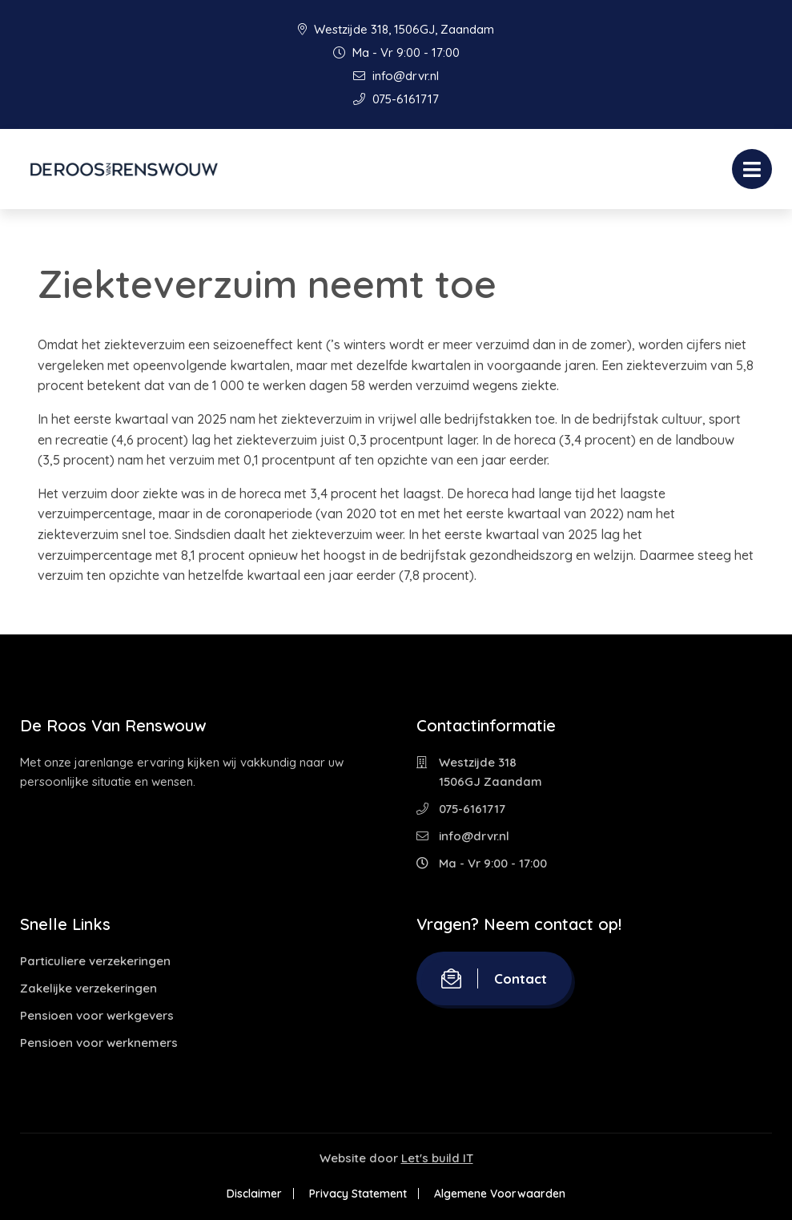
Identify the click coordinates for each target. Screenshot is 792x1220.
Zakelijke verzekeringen (88, 988)
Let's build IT (437, 1158)
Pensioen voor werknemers (99, 1042)
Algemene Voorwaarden (499, 1193)
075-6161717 (396, 99)
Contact (494, 978)
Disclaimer (254, 1193)
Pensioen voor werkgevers (97, 1015)
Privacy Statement (358, 1193)
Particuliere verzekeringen (95, 960)
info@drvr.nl (396, 75)
